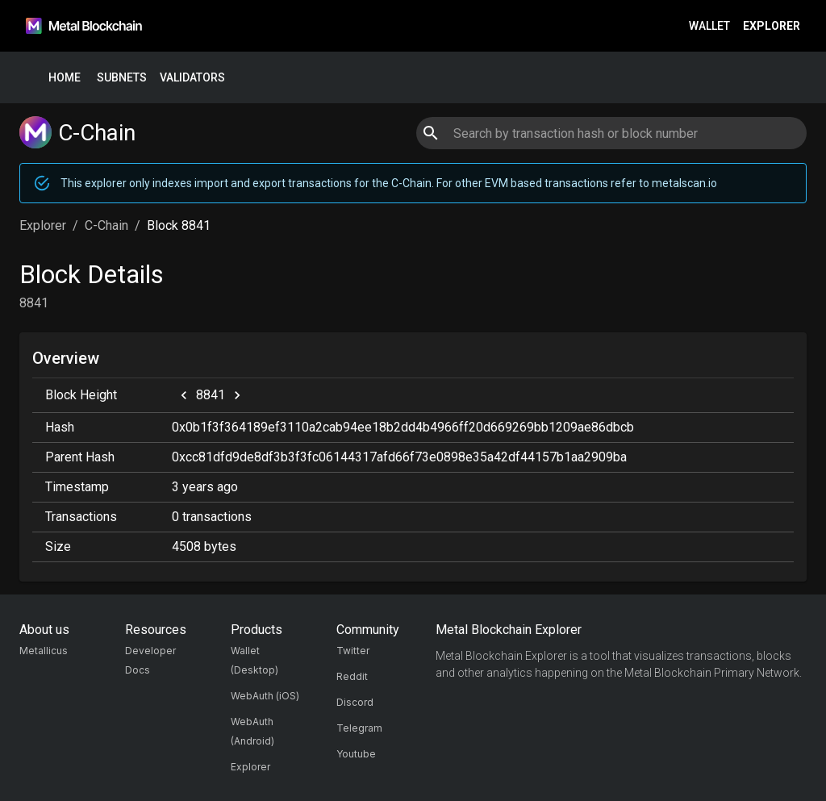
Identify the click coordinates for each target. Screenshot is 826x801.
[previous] (184, 395)
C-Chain (106, 225)
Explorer (771, 26)
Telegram (359, 728)
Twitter (352, 651)
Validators (192, 78)
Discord (354, 702)
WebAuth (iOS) (265, 696)
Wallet (709, 26)
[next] (237, 395)
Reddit (352, 676)
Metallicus (43, 651)
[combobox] (611, 133)
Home (64, 78)
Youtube (356, 754)
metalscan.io (684, 183)
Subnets (121, 78)
